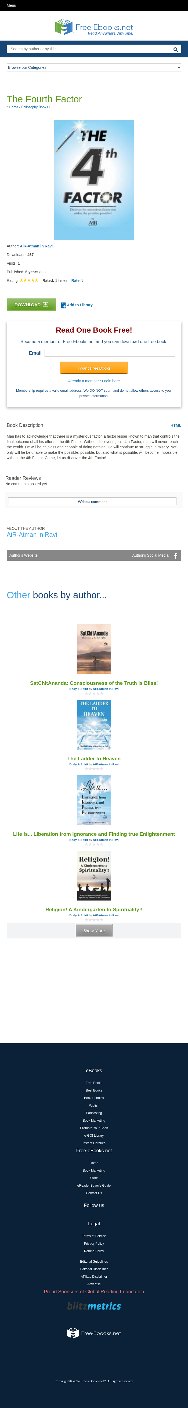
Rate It (77, 280)
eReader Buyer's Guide (94, 1185)
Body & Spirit (78, 688)
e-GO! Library (94, 1135)
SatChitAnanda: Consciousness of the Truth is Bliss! (94, 683)
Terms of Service (94, 1236)
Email (35, 353)
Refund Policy (94, 1251)
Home (94, 1163)
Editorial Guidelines (94, 1261)
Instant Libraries (93, 1143)
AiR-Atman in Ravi (36, 246)
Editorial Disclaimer (94, 1269)
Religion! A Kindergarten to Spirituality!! (94, 909)
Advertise (94, 1284)
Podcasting (94, 1113)
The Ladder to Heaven (94, 758)
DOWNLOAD (31, 304)
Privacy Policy (94, 1243)
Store (94, 1178)
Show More (94, 930)
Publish (94, 1105)
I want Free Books (94, 367)
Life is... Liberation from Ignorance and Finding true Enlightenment (94, 834)
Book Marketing (94, 1120)
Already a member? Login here (94, 381)
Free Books (94, 1083)
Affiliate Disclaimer (94, 1277)
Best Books (94, 1090)
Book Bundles (94, 1098)
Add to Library (77, 305)
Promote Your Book (94, 1128)
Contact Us (94, 1193)
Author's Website (23, 555)
